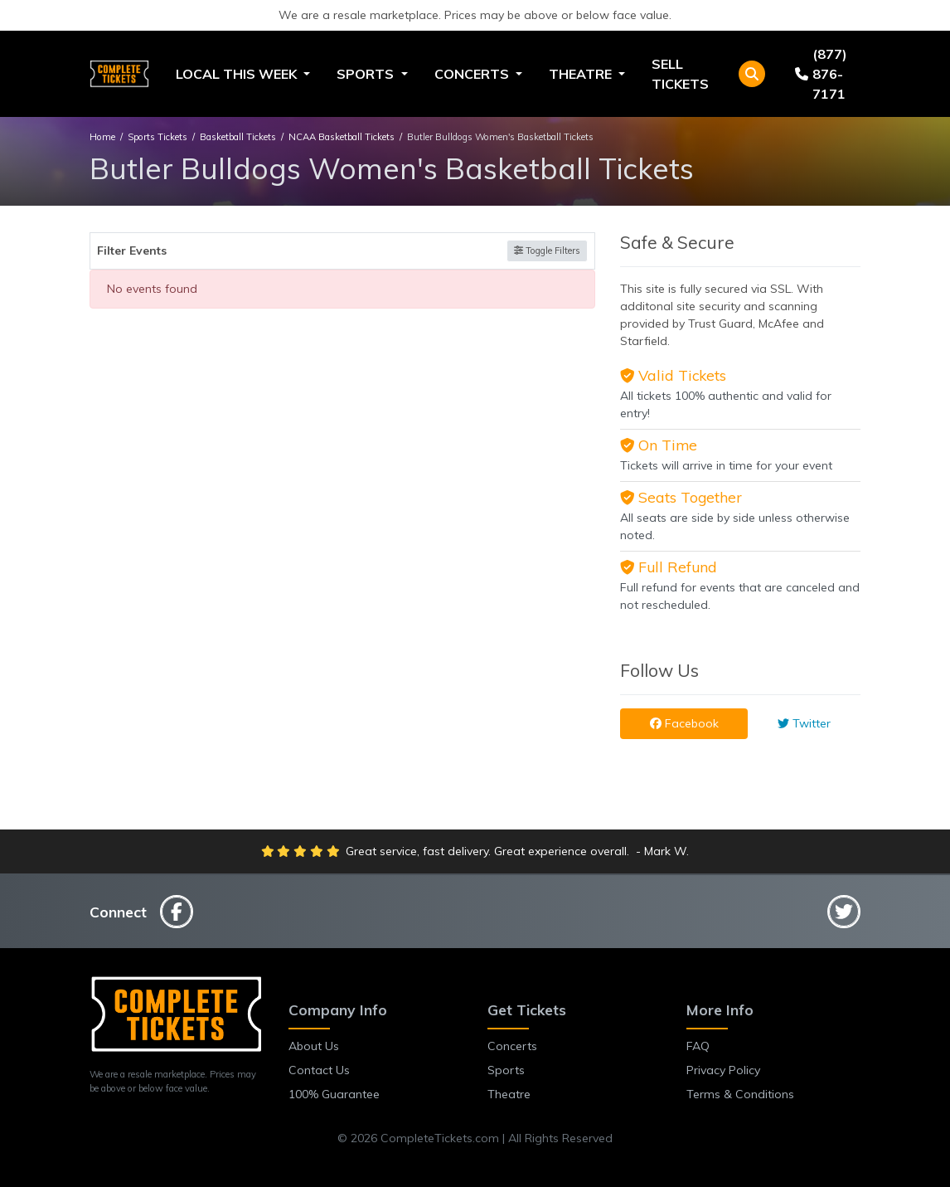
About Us (313, 1046)
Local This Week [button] (238, 74)
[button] (752, 74)
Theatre (509, 1094)
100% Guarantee (334, 1094)
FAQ (698, 1046)
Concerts (512, 1046)
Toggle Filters (547, 250)
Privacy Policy (723, 1070)
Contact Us (319, 1070)
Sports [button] (367, 74)
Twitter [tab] (804, 723)
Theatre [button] (582, 74)
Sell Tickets (680, 74)
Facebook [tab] (684, 723)
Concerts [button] (473, 74)
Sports (506, 1070)
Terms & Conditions (740, 1094)
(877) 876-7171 (821, 74)
